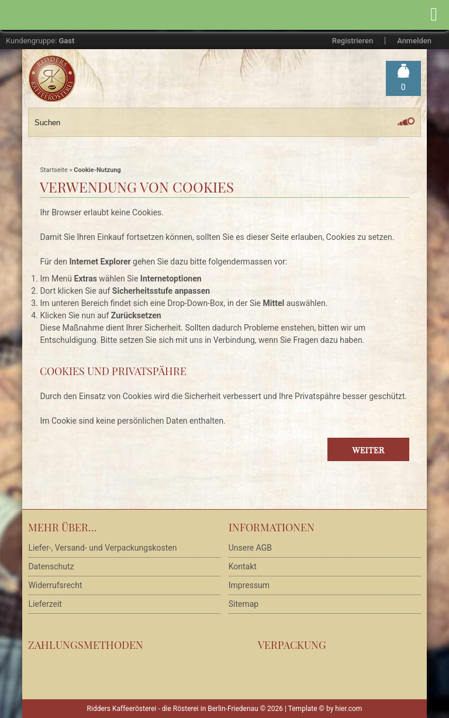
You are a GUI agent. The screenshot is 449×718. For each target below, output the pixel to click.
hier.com (348, 709)
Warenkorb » (403, 87)
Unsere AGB (250, 547)
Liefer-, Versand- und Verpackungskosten (102, 547)
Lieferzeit (44, 604)
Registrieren (352, 40)
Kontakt (243, 566)
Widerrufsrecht (55, 585)
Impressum (249, 585)
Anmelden (414, 40)
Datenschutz (51, 566)
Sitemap (243, 604)
